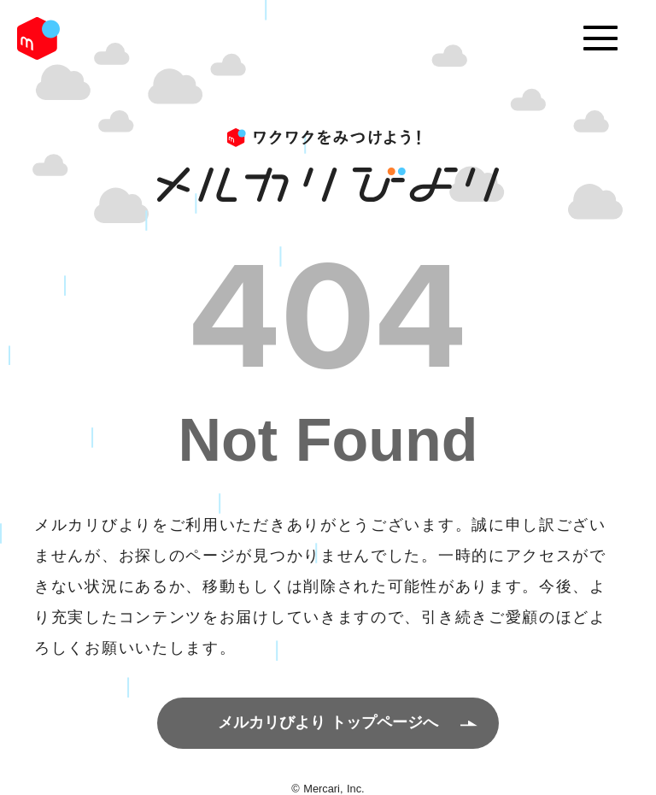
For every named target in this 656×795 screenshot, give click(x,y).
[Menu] (600, 38)
